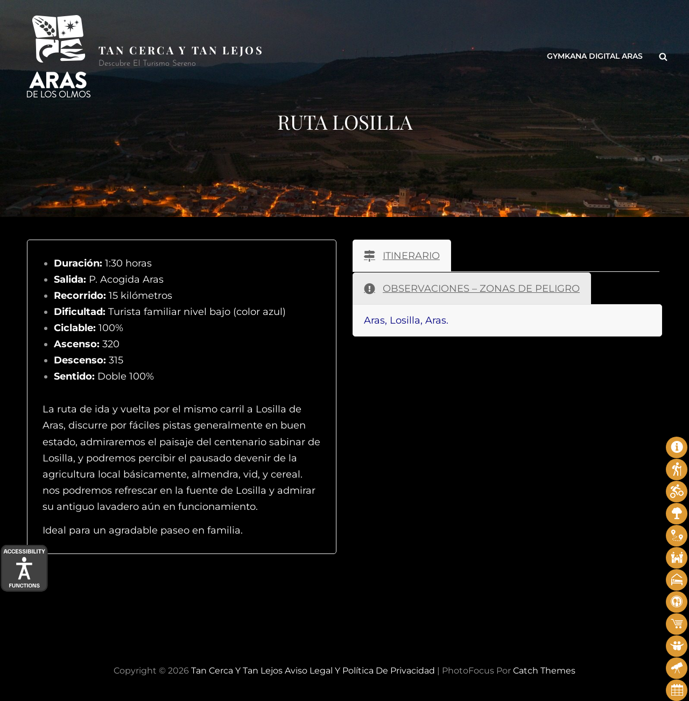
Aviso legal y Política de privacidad (360, 670)
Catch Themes (544, 670)
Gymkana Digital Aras (595, 56)
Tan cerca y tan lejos (181, 50)
